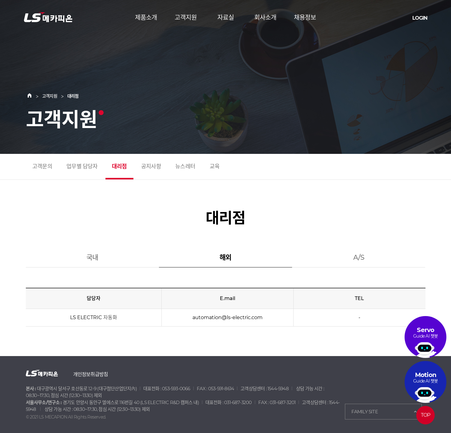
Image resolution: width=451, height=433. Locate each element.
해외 (225, 258)
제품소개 (146, 17)
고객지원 (186, 17)
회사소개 (265, 17)
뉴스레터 (185, 166)
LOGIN (419, 18)
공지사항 (151, 166)
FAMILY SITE (364, 412)
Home (33, 96)
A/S (358, 258)
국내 (92, 258)
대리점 (119, 166)
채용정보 (305, 17)
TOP (425, 415)
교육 (215, 166)
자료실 (225, 17)
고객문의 (42, 166)
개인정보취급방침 (90, 374)
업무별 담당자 (81, 166)
